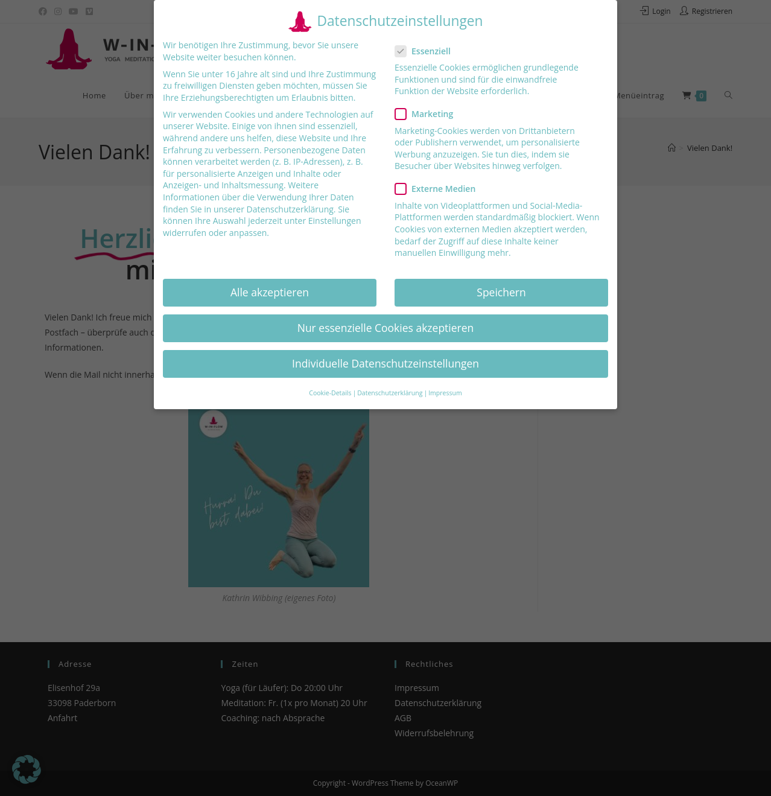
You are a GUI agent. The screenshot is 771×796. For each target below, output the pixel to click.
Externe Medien (440, 188)
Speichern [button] (501, 291)
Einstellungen (334, 220)
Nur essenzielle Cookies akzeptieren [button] (385, 327)
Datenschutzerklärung (290, 208)
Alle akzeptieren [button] (269, 291)
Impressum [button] (445, 393)
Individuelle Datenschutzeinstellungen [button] (385, 363)
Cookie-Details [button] (330, 393)
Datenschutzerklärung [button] (389, 393)
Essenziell (428, 50)
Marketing (429, 113)
